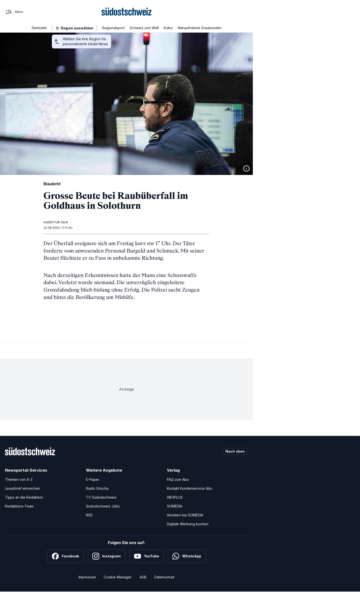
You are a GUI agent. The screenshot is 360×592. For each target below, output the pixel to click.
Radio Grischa (97, 488)
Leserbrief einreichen (22, 488)
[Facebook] (65, 556)
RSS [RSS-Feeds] (89, 515)
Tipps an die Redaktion (24, 497)
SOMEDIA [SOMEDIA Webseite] (174, 506)
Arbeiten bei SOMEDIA (185, 515)
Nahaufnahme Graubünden (199, 28)
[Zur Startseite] (126, 12)
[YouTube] (146, 556)
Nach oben (235, 451)
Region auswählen (77, 28)
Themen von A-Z (19, 479)
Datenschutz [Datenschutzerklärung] (164, 577)
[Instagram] (106, 556)
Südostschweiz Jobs (103, 506)
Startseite (39, 28)
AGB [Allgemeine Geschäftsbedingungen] (143, 577)
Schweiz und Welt (144, 28)
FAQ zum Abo (178, 479)
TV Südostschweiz (101, 497)
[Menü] (14, 11)
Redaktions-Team (19, 506)
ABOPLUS (175, 497)
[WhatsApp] (187, 556)
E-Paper (92, 479)
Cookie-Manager (118, 577)
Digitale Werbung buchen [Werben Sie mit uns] (187, 524)
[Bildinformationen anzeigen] (246, 168)
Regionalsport (113, 28)
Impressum (87, 577)
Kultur (168, 28)
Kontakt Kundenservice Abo (189, 488)
